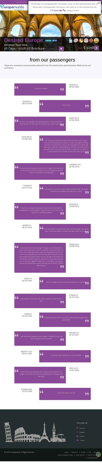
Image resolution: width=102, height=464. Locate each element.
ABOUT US (75, 455)
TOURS (83, 455)
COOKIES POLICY (92, 460)
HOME (67, 455)
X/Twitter (81, 439)
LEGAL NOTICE (79, 458)
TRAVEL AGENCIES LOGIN (63, 458)
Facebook (81, 431)
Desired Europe (24, 40)
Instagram (81, 435)
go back (48, 40)
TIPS (90, 455)
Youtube (81, 443)
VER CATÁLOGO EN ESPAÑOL (19, 2)
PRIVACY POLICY (92, 458)
